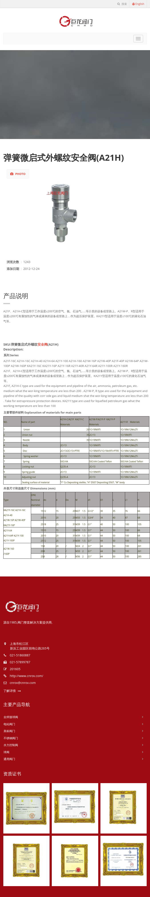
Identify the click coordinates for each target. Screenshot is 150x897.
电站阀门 (9, 724)
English (138, 4)
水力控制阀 (11, 745)
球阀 (6, 752)
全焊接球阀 (11, 717)
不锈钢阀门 (11, 738)
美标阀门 (9, 731)
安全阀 (43, 344)
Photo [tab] (18, 174)
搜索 (122, 4)
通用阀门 (9, 759)
